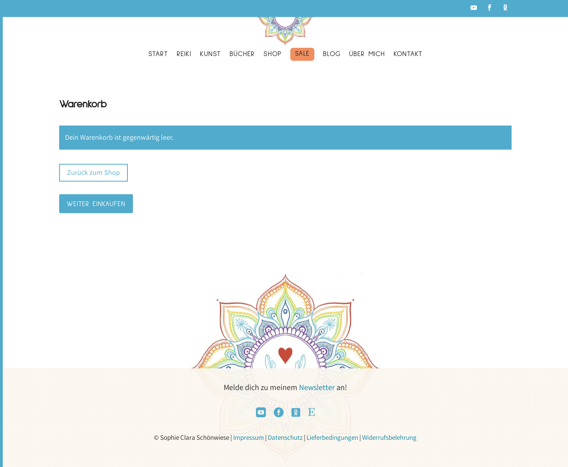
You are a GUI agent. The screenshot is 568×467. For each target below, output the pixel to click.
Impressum (248, 437)
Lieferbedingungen (332, 437)
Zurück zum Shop (93, 172)
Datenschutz (285, 437)
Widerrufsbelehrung (389, 437)
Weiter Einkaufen (96, 204)
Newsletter (317, 387)
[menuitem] (158, 55)
